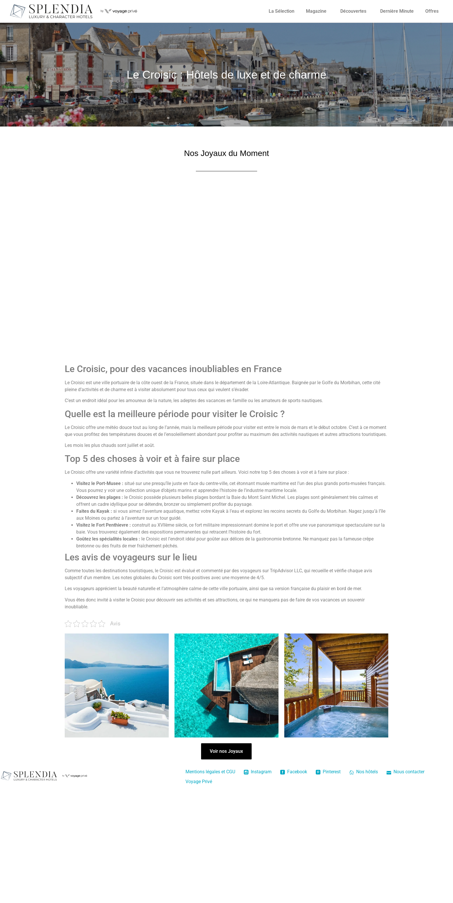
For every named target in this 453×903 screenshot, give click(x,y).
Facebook (293, 771)
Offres (432, 11)
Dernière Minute (397, 11)
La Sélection (281, 11)
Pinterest (328, 771)
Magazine (316, 11)
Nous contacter (405, 771)
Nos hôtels (363, 771)
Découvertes (353, 11)
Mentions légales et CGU (210, 771)
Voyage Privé (198, 781)
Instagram (258, 771)
